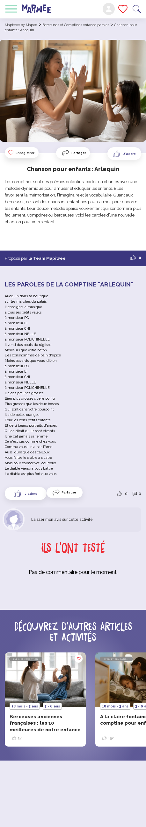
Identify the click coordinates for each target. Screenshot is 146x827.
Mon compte (109, 9)
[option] (45, 699)
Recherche (137, 9)
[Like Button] (124, 153)
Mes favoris (123, 9)
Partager (78, 153)
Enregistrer (21, 152)
